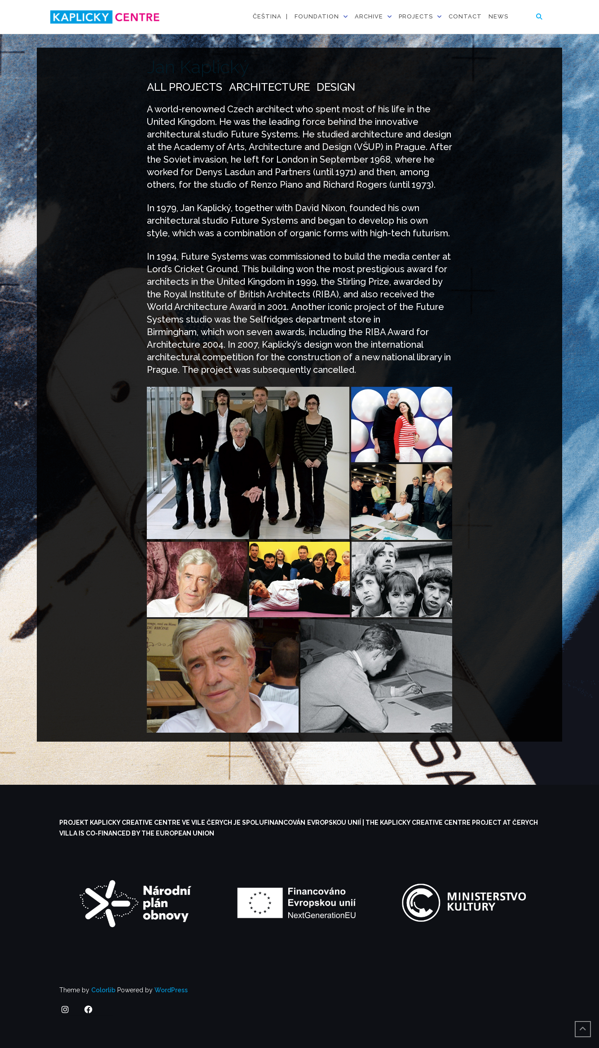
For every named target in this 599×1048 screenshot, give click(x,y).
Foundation (317, 16)
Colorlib (103, 990)
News (498, 16)
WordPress (171, 990)
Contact (465, 16)
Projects (416, 16)
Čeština (267, 16)
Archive (369, 16)
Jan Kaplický (198, 66)
